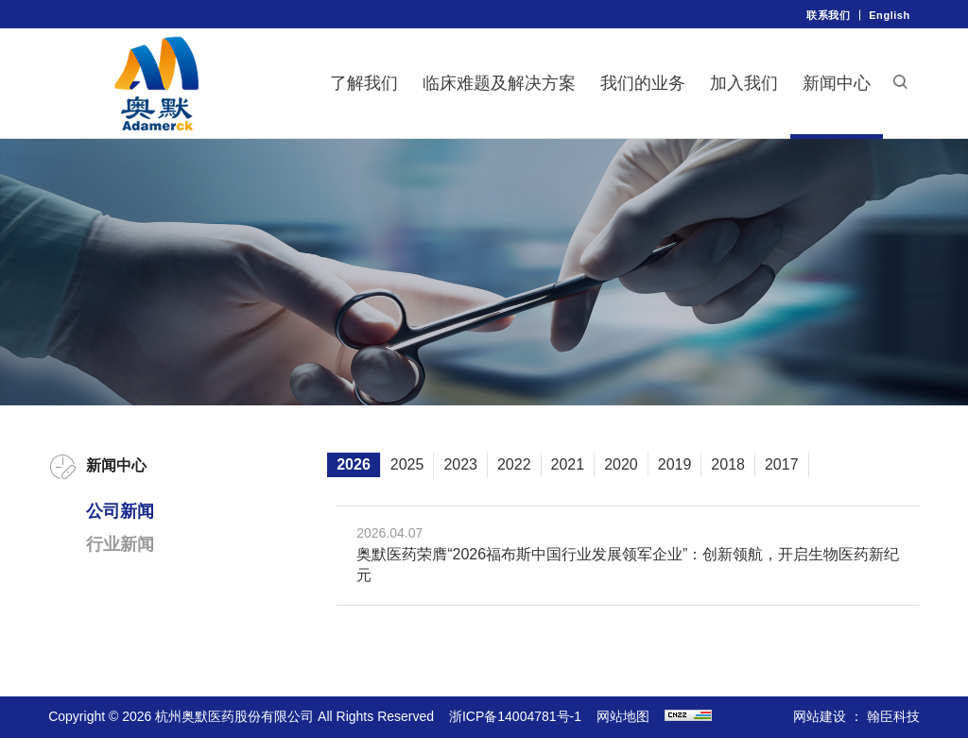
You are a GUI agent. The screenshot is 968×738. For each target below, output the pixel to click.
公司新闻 (120, 511)
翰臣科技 (893, 716)
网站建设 (819, 716)
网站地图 (622, 716)
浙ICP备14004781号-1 (515, 716)
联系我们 (828, 15)
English (889, 15)
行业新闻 (120, 544)
